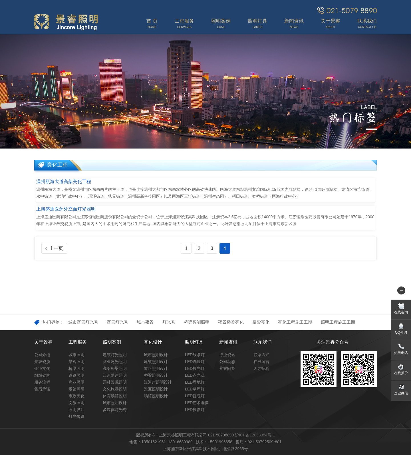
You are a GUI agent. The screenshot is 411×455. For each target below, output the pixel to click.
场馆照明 (76, 389)
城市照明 (76, 354)
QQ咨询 (401, 332)
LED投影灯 (195, 409)
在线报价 (401, 373)
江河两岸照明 (115, 375)
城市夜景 (145, 322)
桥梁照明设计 (156, 375)
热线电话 (401, 353)
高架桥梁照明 (115, 368)
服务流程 (42, 382)
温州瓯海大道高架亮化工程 (63, 181)
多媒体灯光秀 (115, 409)
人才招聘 (261, 368)
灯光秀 (168, 322)
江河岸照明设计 (158, 382)
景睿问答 (227, 368)
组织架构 (42, 375)
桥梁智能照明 (196, 322)
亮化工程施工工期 (295, 322)
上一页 (56, 248)
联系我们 (262, 342)
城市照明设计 (115, 402)
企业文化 (42, 368)
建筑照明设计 (156, 361)
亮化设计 (153, 342)
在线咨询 (401, 312)
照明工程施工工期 (338, 322)
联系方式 (261, 354)
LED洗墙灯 (195, 361)
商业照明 (76, 382)
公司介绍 (42, 354)
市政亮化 (76, 396)
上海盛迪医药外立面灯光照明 (66, 209)
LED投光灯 (195, 368)
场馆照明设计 (156, 396)
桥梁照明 (76, 368)
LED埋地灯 (195, 382)
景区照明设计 (156, 389)
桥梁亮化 (260, 322)
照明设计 (76, 409)
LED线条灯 (195, 354)
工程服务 (77, 342)
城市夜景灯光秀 (83, 322)
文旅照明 (76, 402)
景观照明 (76, 361)
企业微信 (401, 393)
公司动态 (227, 361)
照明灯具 (194, 342)
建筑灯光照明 (115, 354)
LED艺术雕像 (197, 402)
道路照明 (76, 375)
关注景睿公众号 (332, 342)
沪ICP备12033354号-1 (255, 435)
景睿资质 (42, 361)
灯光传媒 (76, 416)
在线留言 (261, 361)
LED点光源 (195, 375)
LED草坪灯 (195, 389)
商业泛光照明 (115, 361)
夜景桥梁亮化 (231, 322)
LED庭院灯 (195, 396)
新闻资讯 (228, 342)
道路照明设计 (156, 368)
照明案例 (112, 342)
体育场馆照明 (115, 396)
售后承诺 (42, 389)
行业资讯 (227, 354)
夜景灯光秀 (117, 322)
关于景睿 (43, 342)
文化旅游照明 (115, 389)
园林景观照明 (115, 382)
